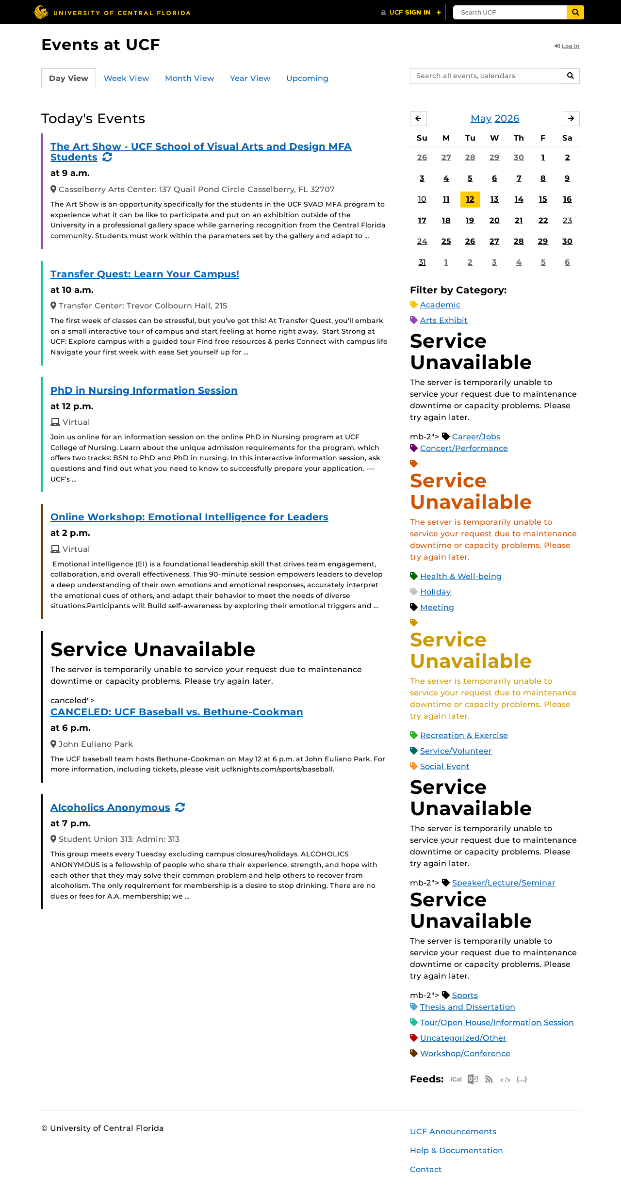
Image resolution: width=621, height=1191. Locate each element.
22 (543, 220)
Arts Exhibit (444, 320)
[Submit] (578, 12)
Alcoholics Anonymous (110, 807)
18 (446, 220)
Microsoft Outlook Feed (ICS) (472, 1079)
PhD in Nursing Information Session (144, 390)
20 (495, 220)
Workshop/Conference (465, 1053)
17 (422, 220)
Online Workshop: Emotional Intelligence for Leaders (189, 517)
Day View (68, 78)
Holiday (435, 591)
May (481, 118)
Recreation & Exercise (464, 735)
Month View (189, 78)
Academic (440, 304)
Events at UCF (100, 44)
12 (470, 199)
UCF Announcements (453, 1131)
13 (494, 199)
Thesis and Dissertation (467, 1007)
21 (519, 220)
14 (519, 199)
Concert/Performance (464, 448)
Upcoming (307, 78)
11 (446, 199)
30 (519, 157)
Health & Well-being (461, 576)
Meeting (437, 607)
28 (470, 157)
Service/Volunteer (456, 751)
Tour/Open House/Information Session (497, 1022)
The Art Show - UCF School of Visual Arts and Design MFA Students (201, 152)
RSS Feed (489, 1079)
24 (422, 241)
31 (422, 262)
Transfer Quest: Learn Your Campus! (144, 274)
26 (422, 157)
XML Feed (505, 1079)
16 (567, 199)
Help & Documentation (456, 1150)
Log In (567, 46)
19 (470, 220)
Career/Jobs (476, 436)
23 (567, 220)
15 (543, 199)
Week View (126, 78)
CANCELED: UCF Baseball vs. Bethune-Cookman (176, 712)
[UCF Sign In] (411, 12)
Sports (465, 995)
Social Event (445, 766)
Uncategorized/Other (463, 1038)
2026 (507, 118)
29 (495, 157)
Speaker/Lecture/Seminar (504, 882)
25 (446, 241)
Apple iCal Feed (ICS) (456, 1079)
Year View (250, 78)
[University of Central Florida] (112, 11)
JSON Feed (522, 1079)
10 (422, 199)
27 (446, 157)
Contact (426, 1169)
